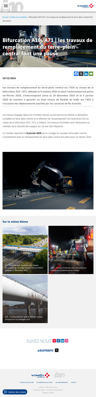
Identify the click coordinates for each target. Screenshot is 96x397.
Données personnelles (55, 390)
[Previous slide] (6, 180)
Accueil (5, 17)
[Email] (91, 74)
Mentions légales (39, 390)
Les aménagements (61, 382)
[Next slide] (90, 180)
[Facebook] (76, 74)
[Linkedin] (86, 74)
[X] (81, 74)
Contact (73, 382)
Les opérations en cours (44, 382)
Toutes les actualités (18, 17)
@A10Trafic (48, 350)
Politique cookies (48, 392)
